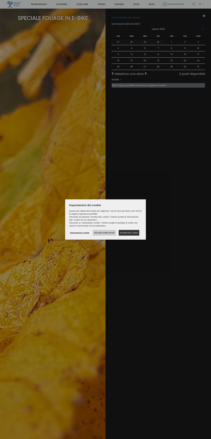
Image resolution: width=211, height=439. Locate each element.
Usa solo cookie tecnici (104, 233)
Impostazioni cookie (79, 233)
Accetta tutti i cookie (129, 233)
